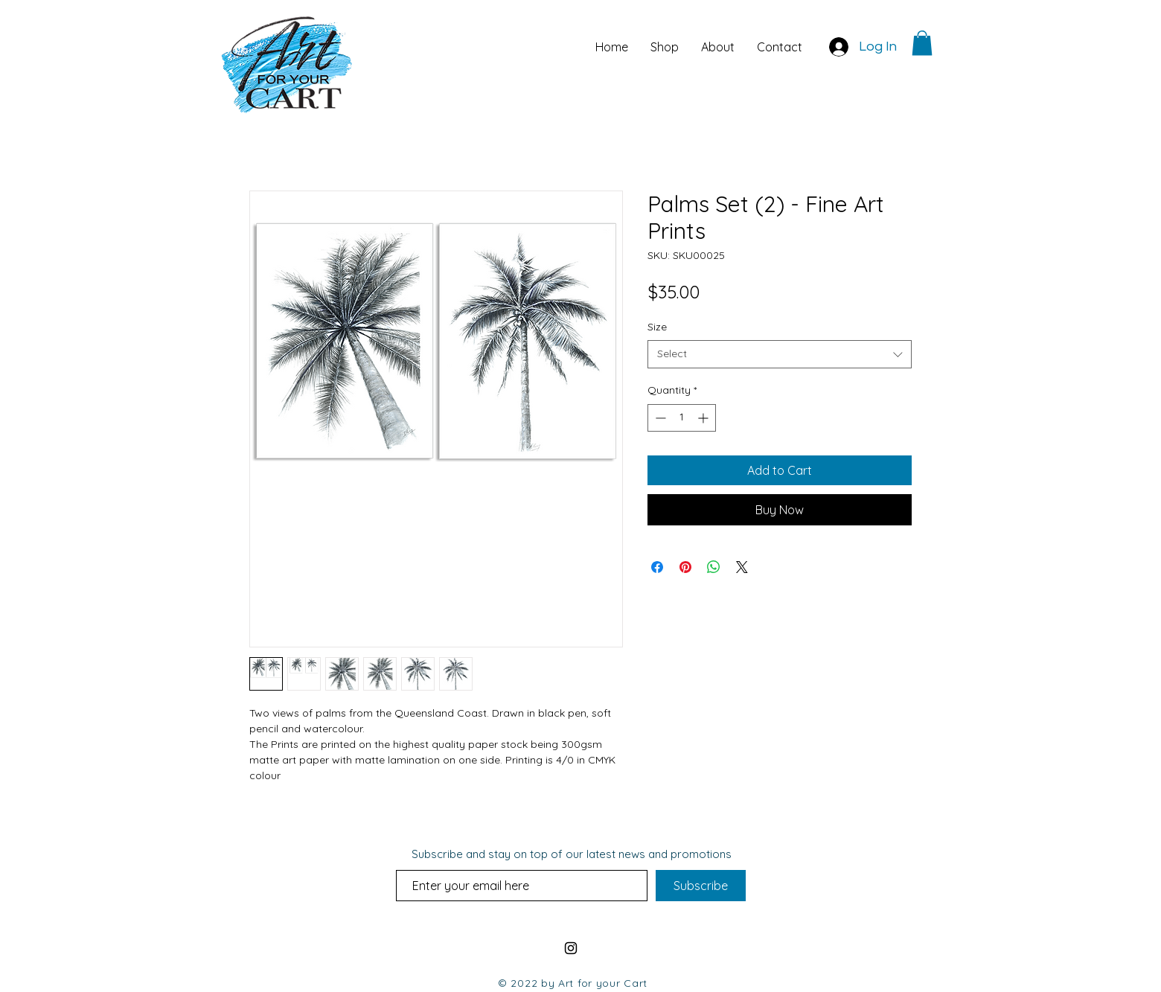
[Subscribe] (701, 885)
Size (657, 326)
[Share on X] (742, 567)
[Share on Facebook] (657, 567)
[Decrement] (659, 418)
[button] (922, 43)
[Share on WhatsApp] (714, 567)
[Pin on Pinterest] (685, 567)
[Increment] (704, 418)
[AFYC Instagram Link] (571, 948)
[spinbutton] (681, 418)
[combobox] (779, 354)
